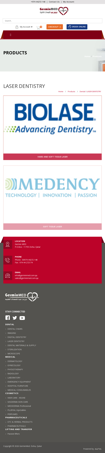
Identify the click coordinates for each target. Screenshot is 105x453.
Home (87, 56)
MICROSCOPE (12, 353)
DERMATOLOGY (13, 361)
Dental (83, 91)
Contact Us (54, 1)
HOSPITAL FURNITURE (16, 386)
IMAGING (10, 333)
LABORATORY (12, 377)
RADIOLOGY (12, 373)
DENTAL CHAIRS (13, 329)
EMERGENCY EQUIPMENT (18, 381)
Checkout (54, 26)
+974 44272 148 (38, 1)
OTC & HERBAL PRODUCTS (18, 422)
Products (71, 91)
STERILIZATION (13, 349)
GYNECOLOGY (12, 365)
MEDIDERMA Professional (18, 406)
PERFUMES (11, 414)
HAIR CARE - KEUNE (15, 397)
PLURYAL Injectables (15, 410)
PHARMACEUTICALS (15, 426)
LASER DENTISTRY (94, 91)
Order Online (77, 26)
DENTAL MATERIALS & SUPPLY (20, 345)
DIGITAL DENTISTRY (15, 337)
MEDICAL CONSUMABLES (18, 390)
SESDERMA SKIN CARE (16, 402)
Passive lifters (12, 433)
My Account (68, 1)
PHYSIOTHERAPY (14, 369)
